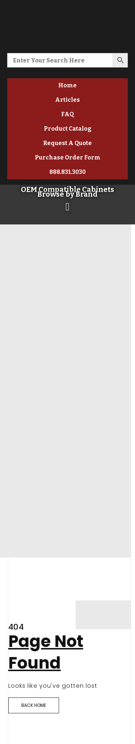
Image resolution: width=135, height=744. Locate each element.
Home (67, 85)
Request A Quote (67, 143)
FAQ (67, 114)
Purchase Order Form (67, 157)
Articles (67, 99)
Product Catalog (67, 128)
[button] (67, 206)
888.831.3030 (67, 172)
